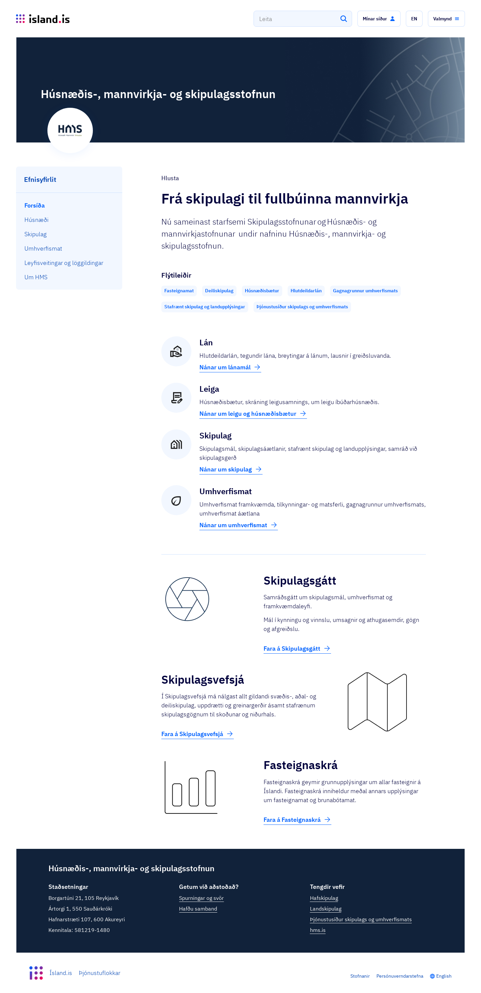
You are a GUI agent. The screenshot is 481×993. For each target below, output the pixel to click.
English (444, 976)
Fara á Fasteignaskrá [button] (297, 819)
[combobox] (303, 19)
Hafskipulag (324, 898)
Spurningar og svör (201, 898)
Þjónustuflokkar (99, 973)
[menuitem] (69, 205)
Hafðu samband (198, 908)
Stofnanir (360, 976)
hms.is (318, 930)
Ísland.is (60, 973)
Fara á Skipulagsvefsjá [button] (197, 734)
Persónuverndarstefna (399, 976)
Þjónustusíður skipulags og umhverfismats (361, 919)
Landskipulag (325, 908)
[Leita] (344, 19)
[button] (378, 19)
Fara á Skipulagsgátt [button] (297, 648)
